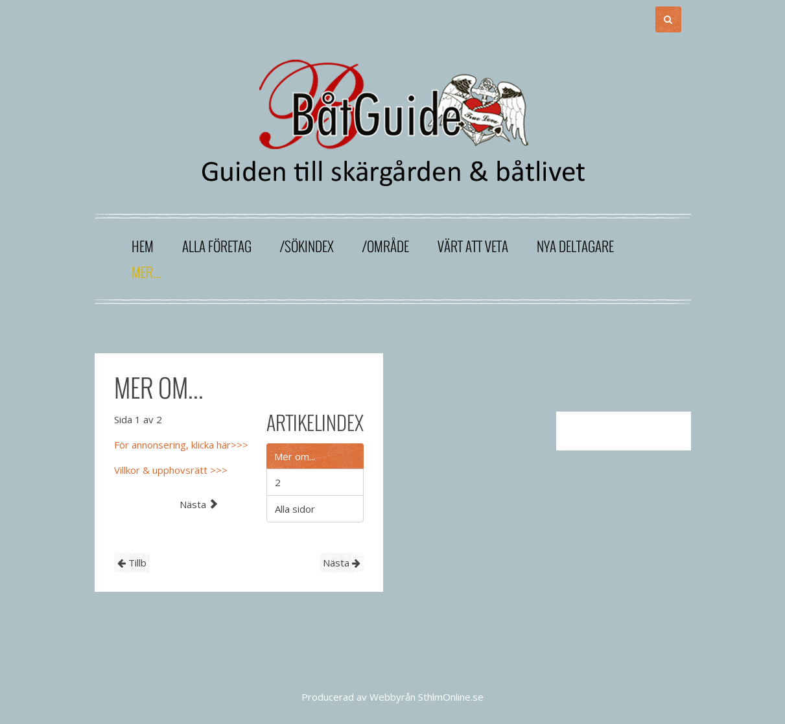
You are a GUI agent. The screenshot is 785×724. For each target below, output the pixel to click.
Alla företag (217, 246)
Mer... (146, 272)
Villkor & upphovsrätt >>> (171, 469)
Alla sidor (295, 508)
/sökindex (307, 246)
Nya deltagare (575, 246)
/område (385, 246)
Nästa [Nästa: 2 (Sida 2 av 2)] (199, 504)
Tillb (131, 562)
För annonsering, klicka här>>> (181, 444)
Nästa (341, 562)
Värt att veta (473, 246)
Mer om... (294, 456)
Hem (143, 246)
